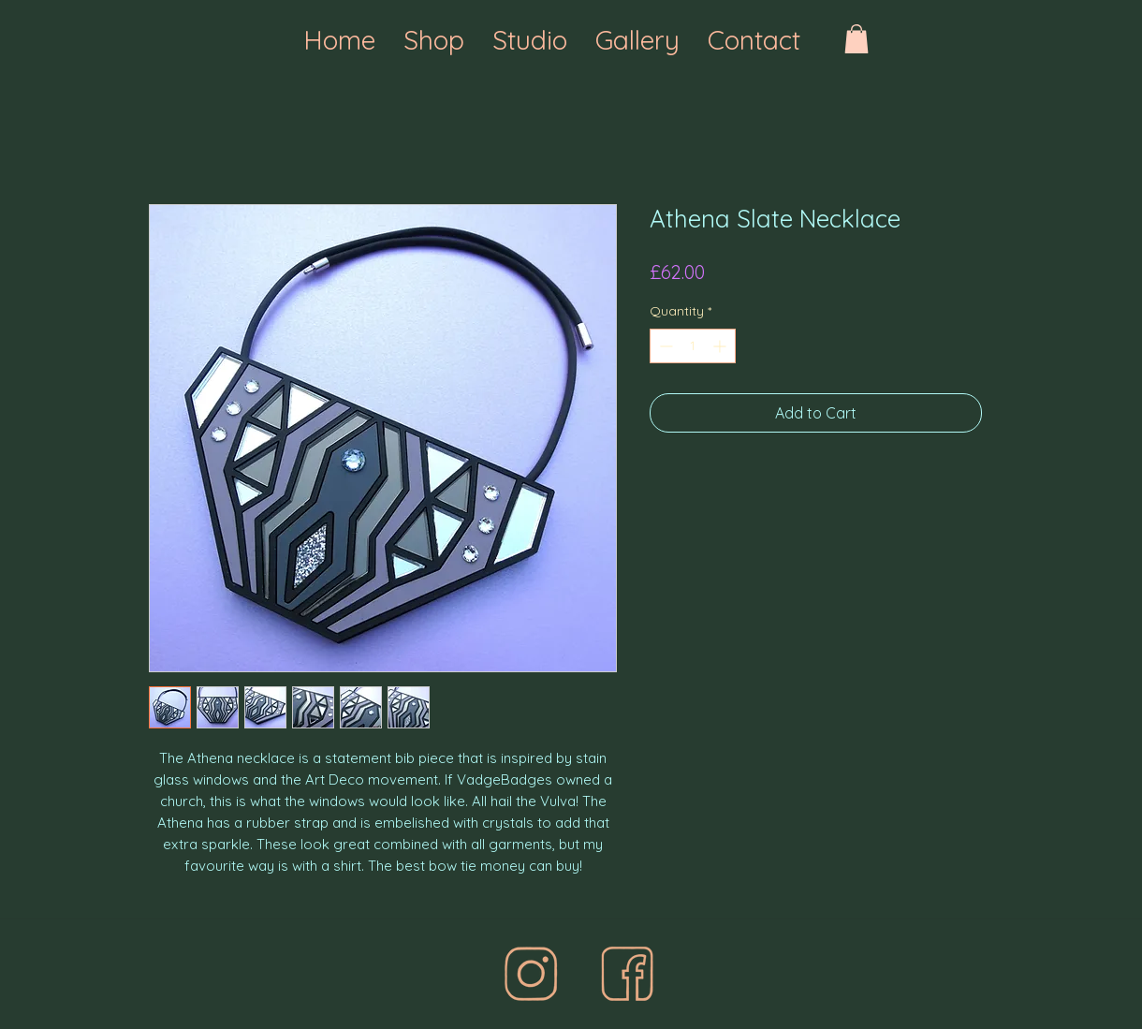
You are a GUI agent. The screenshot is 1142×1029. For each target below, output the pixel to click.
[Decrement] (664, 346)
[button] (856, 38)
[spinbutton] (693, 346)
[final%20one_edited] (531, 974)
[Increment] (721, 346)
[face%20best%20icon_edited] (627, 974)
